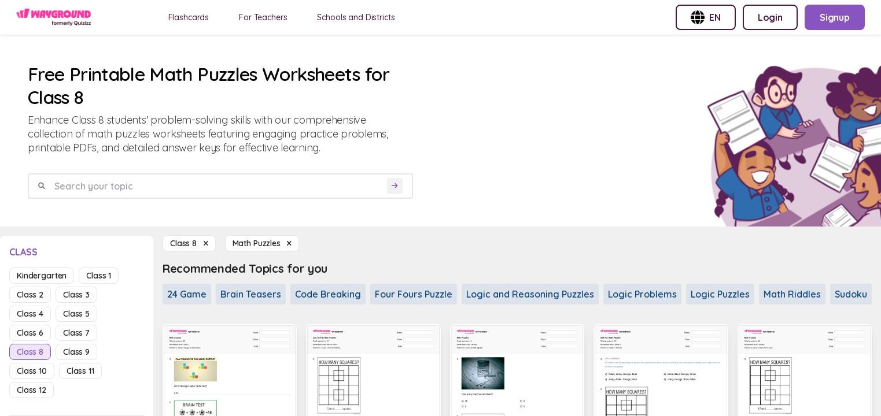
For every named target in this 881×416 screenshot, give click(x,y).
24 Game (187, 294)
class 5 (76, 314)
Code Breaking (328, 294)
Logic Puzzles (720, 294)
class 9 (76, 352)
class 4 (30, 314)
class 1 (98, 275)
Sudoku (851, 294)
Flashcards (188, 17)
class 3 (76, 294)
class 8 (30, 352)
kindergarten (42, 275)
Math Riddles (792, 294)
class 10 (32, 371)
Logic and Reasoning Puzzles (530, 294)
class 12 (31, 390)
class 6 (30, 333)
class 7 (76, 333)
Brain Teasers (250, 294)
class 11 (80, 371)
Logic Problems (642, 294)
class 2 (30, 294)
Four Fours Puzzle (413, 294)
